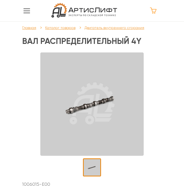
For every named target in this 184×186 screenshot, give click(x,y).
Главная (29, 28)
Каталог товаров (60, 28)
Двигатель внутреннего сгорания (114, 28)
